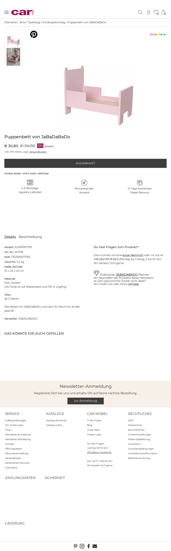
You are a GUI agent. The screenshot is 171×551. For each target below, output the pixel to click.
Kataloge (55, 414)
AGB (130, 420)
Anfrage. (133, 284)
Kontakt (9, 444)
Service (12, 414)
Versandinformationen (17, 463)
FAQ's (8, 429)
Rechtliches (140, 414)
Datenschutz (135, 425)
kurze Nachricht (132, 255)
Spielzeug (34, 22)
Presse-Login (94, 434)
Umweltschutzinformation (142, 453)
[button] (13, 38)
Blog (89, 425)
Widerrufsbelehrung (139, 439)
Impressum (134, 444)
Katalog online (54, 425)
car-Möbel (97, 414)
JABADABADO (127, 274)
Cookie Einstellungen (139, 434)
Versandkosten (38, 151)
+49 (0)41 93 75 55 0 (97, 448)
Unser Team (93, 429)
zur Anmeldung (85, 401)
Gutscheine (11, 467)
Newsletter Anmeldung (18, 434)
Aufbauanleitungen (15, 420)
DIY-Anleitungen (14, 425)
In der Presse (94, 420)
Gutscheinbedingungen (141, 448)
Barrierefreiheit (136, 429)
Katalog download (56, 420)
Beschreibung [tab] (30, 237)
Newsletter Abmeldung (18, 439)
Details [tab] (10, 237)
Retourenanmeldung (16, 453)
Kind (23, 22)
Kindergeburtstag (54, 22)
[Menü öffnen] (6, 12)
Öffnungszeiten (13, 448)
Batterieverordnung (139, 458)
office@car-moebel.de (99, 452)
